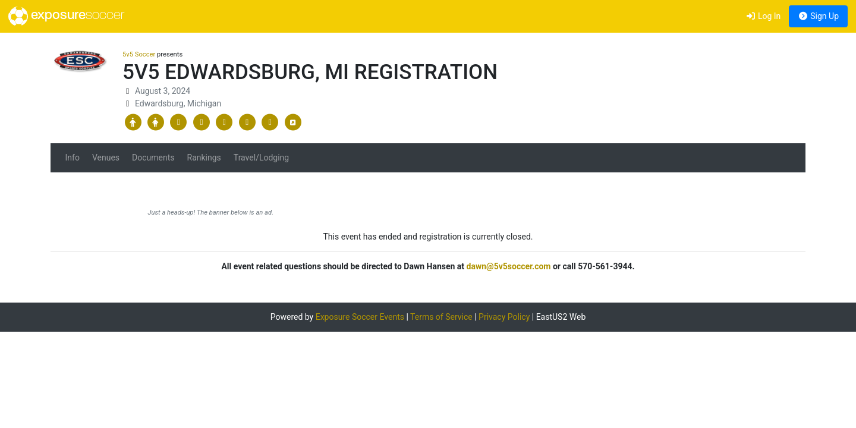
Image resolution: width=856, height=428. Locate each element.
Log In (763, 16)
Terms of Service (441, 317)
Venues (105, 157)
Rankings (204, 157)
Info (72, 157)
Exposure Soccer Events (360, 317)
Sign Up (818, 16)
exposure (66, 16)
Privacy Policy (504, 317)
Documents (153, 157)
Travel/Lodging (261, 157)
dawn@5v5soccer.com (509, 266)
